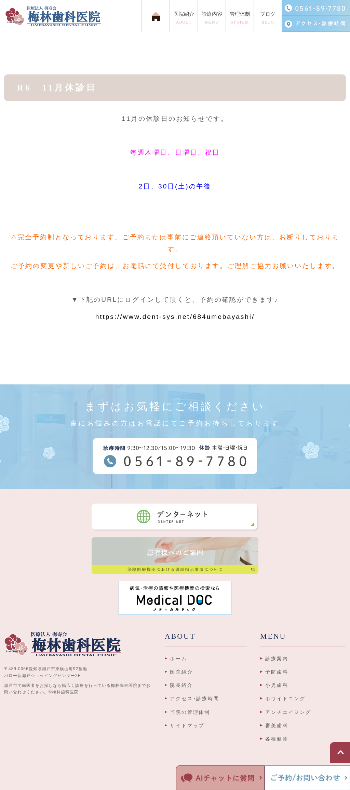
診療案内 (276, 658)
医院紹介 (181, 672)
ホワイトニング (285, 698)
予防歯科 (276, 672)
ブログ (268, 19)
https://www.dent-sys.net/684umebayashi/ (175, 316)
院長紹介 (181, 685)
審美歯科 (276, 725)
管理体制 (240, 19)
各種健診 (276, 739)
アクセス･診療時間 (194, 698)
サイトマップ (187, 725)
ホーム (178, 658)
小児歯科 (276, 685)
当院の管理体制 (190, 712)
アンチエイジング (288, 712)
